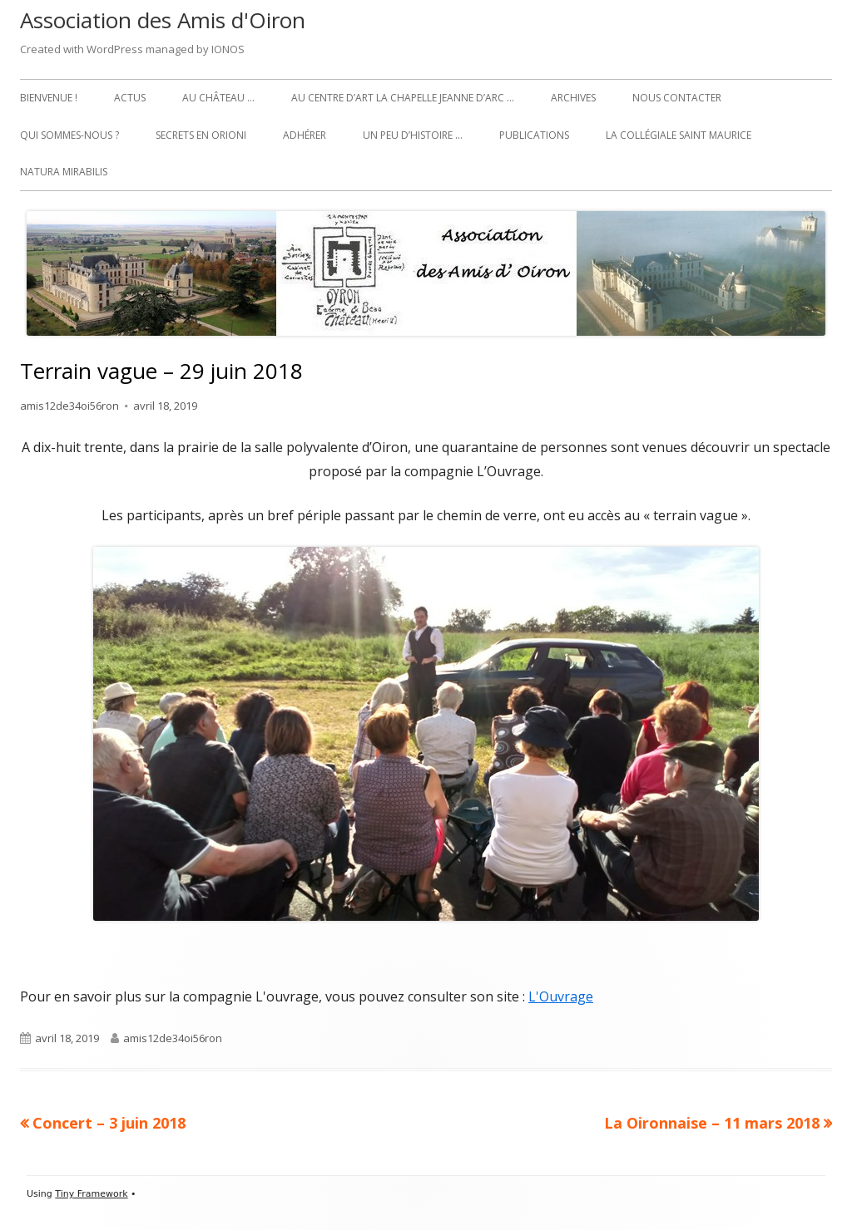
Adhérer (304, 135)
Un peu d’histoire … (413, 135)
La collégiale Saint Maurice (678, 135)
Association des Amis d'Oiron (162, 20)
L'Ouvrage (560, 996)
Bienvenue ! (48, 98)
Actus (130, 98)
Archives (573, 98)
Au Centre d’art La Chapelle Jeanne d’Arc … (402, 98)
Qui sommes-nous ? (69, 135)
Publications (534, 135)
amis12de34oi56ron (69, 405)
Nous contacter (676, 98)
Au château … (218, 98)
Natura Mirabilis (63, 172)
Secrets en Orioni (201, 135)
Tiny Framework (91, 1193)
